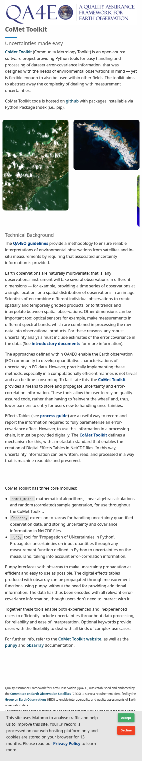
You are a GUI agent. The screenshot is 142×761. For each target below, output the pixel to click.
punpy (11, 645)
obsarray (35, 645)
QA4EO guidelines (30, 243)
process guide (54, 415)
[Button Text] (126, 730)
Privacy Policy (66, 743)
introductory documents (56, 343)
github (72, 101)
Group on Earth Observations (25, 699)
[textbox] (52, 735)
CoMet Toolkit (18, 52)
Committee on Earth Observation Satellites (40, 694)
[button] (126, 719)
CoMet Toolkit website (80, 639)
